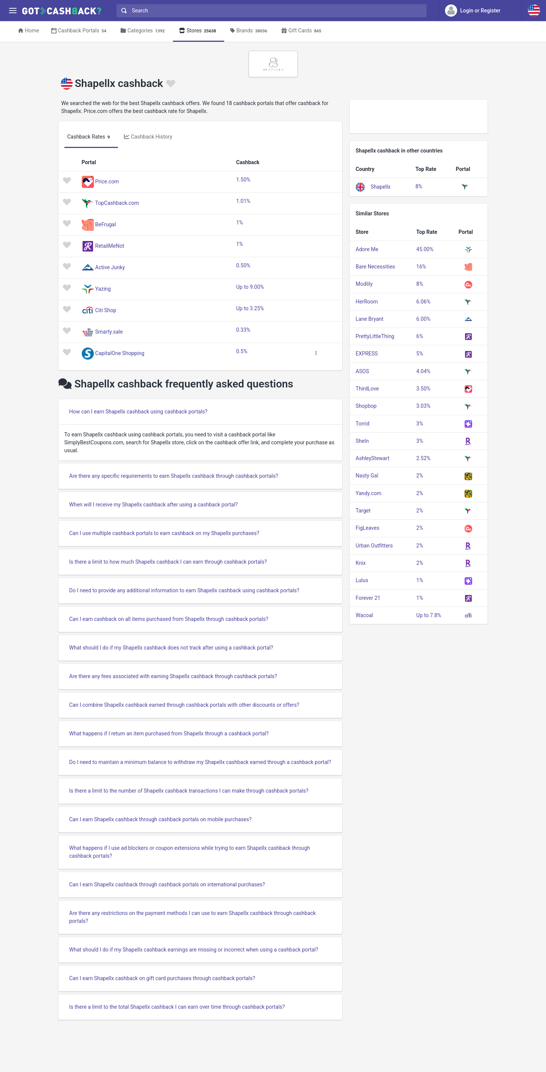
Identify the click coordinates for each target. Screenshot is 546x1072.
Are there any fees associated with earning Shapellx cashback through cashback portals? (173, 676)
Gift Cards (302, 31)
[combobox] (269, 11)
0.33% (243, 330)
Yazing (103, 288)
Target (363, 511)
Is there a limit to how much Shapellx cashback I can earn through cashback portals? (168, 562)
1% (239, 223)
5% (419, 354)
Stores (198, 31)
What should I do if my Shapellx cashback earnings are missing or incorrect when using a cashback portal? (193, 950)
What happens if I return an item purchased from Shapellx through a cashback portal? (169, 733)
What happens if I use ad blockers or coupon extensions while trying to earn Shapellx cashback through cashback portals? (189, 852)
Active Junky (110, 267)
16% (421, 267)
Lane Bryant (370, 319)
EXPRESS (367, 354)
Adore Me (367, 249)
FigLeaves (367, 528)
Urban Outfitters (374, 546)
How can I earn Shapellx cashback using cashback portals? (138, 412)
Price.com (107, 181)
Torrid (362, 424)
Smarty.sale (109, 331)
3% (419, 424)
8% (418, 186)
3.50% (423, 389)
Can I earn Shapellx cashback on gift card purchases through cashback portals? (162, 978)
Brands (249, 31)
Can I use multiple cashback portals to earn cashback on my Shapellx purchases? (164, 533)
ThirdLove (367, 389)
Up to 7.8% (428, 615)
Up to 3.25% (250, 308)
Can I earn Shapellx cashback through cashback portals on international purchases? (167, 884)
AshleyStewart (373, 458)
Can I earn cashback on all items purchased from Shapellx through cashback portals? (168, 619)
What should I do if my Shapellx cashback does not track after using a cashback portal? (171, 648)
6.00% (423, 319)
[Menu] (12, 10)
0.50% (243, 265)
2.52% (423, 458)
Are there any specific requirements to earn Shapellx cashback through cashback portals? (173, 476)
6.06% (423, 302)
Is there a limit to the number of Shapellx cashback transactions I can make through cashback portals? (189, 791)
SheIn (362, 441)
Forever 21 (368, 598)
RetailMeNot (109, 245)
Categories (144, 31)
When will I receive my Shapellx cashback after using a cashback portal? (153, 505)
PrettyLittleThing (375, 336)
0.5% (242, 351)
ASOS (362, 371)
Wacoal (364, 615)
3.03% (423, 406)
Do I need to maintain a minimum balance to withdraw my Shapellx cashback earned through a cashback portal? (200, 762)
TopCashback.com (117, 203)
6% (419, 336)
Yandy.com (368, 493)
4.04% (423, 371)
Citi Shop (105, 310)
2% (419, 476)
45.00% (424, 249)
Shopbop (366, 406)
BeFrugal (105, 224)
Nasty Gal (367, 476)
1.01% (243, 201)
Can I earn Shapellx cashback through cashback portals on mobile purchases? (160, 819)
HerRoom (367, 302)
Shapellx (381, 186)
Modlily (364, 284)
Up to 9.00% (250, 287)
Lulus (362, 580)
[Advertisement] (419, 116)
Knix (361, 563)
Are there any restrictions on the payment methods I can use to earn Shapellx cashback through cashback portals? (192, 917)
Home (28, 30)
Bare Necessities (375, 267)
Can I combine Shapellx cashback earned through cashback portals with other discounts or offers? (184, 705)
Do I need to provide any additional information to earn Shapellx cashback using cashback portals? (184, 590)
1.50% (243, 180)
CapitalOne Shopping (120, 353)
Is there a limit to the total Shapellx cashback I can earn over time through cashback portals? (177, 1007)
